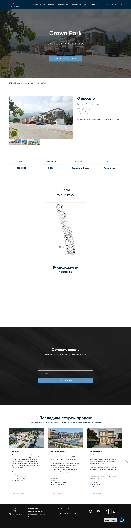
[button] (65, 58)
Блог (30, 516)
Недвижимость (28, 83)
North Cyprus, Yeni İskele (68, 513)
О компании (93, 5)
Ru (121, 5)
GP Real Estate (14, 83)
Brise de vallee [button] (58, 451)
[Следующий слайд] (70, 117)
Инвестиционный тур (78, 5)
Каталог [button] (51, 5)
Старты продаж (39, 5)
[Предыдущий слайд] (11, 117)
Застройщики (62, 5)
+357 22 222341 (111, 5)
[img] (15, 510)
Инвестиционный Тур (35, 511)
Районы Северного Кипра (37, 513)
